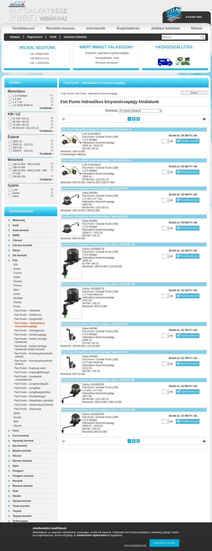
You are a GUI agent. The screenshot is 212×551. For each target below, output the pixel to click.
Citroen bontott (22, 245)
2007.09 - (18, 147)
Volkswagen (20, 521)
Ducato (17, 281)
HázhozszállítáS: (174, 47)
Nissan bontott (22, 460)
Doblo (17, 277)
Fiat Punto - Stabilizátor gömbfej (33, 400)
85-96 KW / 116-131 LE (26, 128)
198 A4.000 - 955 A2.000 (26, 164)
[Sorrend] (140, 111)
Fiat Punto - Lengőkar (27, 388)
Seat (15, 490)
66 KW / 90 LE (21, 121)
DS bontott (19, 255)
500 (15, 264)
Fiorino (17, 285)
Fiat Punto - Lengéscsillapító (31, 383)
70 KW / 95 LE (21, 124)
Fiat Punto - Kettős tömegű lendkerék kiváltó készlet (30, 348)
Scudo (17, 417)
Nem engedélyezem (135, 545)
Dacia (16, 250)
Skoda (17, 495)
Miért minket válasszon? (106, 47)
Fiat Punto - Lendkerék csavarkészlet (28, 378)
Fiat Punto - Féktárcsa (27, 314)
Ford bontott (21, 435)
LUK (15, 189)
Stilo (16, 421)
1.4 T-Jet (17, 102)
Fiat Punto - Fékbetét (27, 310)
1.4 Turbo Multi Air (23, 105)
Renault (18, 480)
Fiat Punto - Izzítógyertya (29, 330)
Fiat (15, 260)
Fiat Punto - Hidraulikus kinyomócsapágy (29, 325)
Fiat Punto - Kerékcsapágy (30, 334)
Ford (16, 430)
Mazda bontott (22, 450)
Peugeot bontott (23, 475)
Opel (16, 465)
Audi (16, 225)
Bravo (17, 268)
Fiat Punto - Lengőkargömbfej (32, 392)
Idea (16, 289)
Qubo (16, 413)
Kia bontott (20, 445)
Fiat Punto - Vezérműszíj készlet (33, 404)
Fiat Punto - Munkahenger (30, 396)
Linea (16, 293)
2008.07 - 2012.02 (23, 150)
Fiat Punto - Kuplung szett (30, 368)
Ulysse (17, 425)
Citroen (17, 240)
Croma (17, 272)
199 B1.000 (19, 176)
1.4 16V (17, 98)
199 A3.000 (19, 167)
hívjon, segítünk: (37, 48)
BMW (16, 235)
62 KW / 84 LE (21, 118)
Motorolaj (19, 220)
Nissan (17, 455)
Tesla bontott (21, 505)
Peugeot (18, 470)
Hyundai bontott (23, 440)
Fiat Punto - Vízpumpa (27, 408)
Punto (17, 306)
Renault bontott (23, 485)
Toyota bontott (22, 516)
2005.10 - (18, 141)
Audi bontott (21, 230)
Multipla (18, 298)
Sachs (16, 193)
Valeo (16, 196)
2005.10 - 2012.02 (23, 144)
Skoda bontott (22, 500)
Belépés (15, 37)
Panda (17, 302)
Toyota (17, 511)
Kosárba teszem (190, 141)
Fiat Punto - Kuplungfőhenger (32, 372)
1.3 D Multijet (20, 95)
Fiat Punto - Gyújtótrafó (28, 318)
